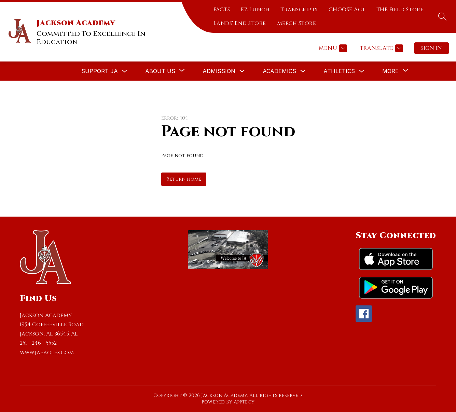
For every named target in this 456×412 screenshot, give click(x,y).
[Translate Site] (380, 48)
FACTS (221, 9)
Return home (183, 179)
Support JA (99, 71)
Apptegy (244, 402)
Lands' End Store (239, 23)
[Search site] (442, 16)
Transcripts (299, 9)
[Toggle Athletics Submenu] (362, 71)
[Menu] (332, 48)
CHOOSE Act (347, 9)
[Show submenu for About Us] (160, 71)
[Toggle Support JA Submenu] (125, 71)
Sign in (431, 48)
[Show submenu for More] (390, 71)
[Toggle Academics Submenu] (303, 71)
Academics (279, 71)
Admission (219, 71)
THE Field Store (400, 9)
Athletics (339, 71)
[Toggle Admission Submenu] (242, 71)
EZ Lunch (255, 9)
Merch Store (296, 23)
